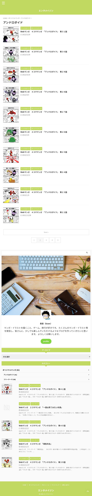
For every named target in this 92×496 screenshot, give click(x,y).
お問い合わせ (65, 485)
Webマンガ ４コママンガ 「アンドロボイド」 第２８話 (44, 92)
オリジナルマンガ (34, 485)
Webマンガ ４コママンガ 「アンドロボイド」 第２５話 (44, 152)
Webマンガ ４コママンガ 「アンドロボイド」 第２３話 (44, 192)
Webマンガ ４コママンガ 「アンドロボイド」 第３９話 (38, 462)
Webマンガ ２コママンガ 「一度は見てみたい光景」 (37, 407)
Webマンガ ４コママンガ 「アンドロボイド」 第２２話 (44, 212)
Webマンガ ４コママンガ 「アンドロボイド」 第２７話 (44, 112)
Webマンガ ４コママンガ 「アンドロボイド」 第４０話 (38, 426)
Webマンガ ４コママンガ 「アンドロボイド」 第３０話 (44, 51)
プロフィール (45, 485)
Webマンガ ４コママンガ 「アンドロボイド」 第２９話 (44, 71)
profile (46, 341)
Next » (46, 232)
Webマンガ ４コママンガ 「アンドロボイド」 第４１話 (38, 389)
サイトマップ (55, 485)
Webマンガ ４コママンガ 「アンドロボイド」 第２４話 (44, 172)
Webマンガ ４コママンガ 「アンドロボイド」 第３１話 (44, 31)
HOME (24, 485)
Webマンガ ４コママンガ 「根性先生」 (31, 444)
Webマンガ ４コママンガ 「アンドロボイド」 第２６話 (44, 132)
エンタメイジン (46, 10)
